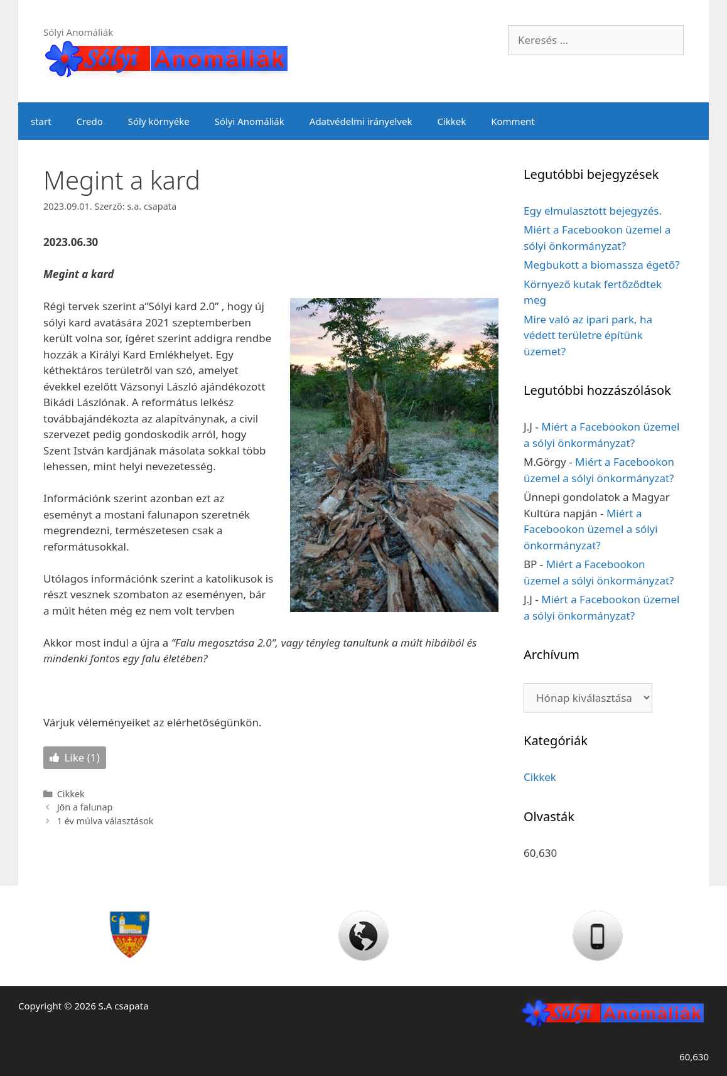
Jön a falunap (85, 807)
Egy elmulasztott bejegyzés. (593, 210)
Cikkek (451, 121)
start (41, 121)
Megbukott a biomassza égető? (602, 264)
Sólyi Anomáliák (249, 121)
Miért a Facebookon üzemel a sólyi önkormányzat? (591, 529)
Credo (90, 121)
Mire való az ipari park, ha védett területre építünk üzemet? (588, 335)
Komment (513, 121)
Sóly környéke (159, 121)
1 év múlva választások (105, 821)
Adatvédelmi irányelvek (361, 121)
